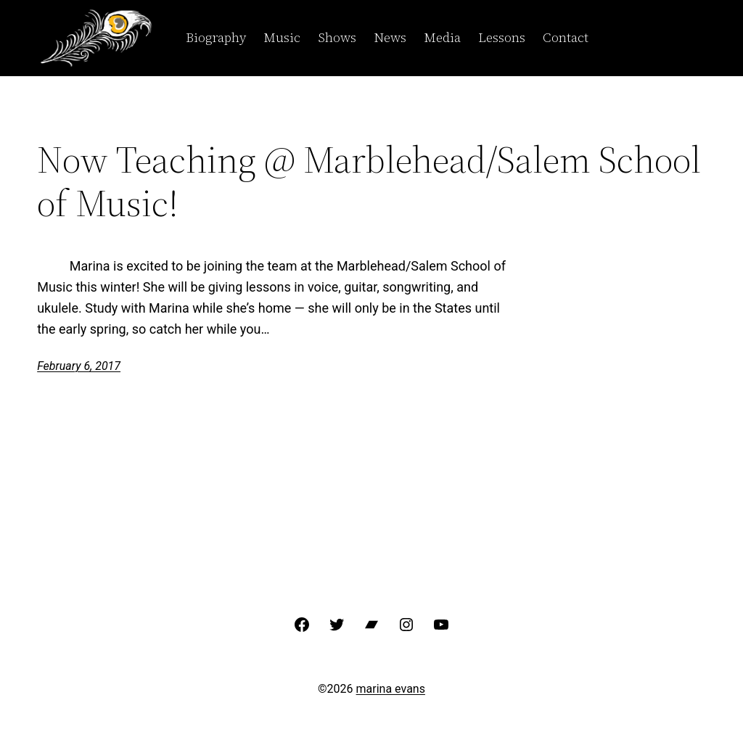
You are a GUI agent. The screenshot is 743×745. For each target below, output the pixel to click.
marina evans (390, 689)
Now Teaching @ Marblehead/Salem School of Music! (369, 181)
